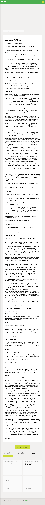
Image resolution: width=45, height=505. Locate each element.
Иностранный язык (19, 30)
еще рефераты (8, 455)
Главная (5, 30)
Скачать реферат (22, 447)
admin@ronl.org (27, 500)
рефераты (11, 30)
